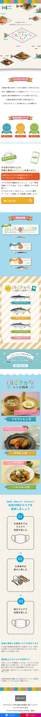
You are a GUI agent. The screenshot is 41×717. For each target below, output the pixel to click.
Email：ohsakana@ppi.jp (15, 710)
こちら (15, 681)
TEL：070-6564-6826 (20, 708)
